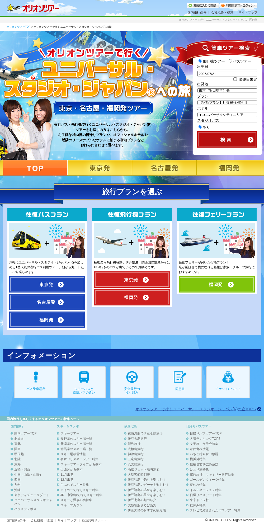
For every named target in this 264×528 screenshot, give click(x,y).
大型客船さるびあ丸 (142, 505)
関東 (17, 449)
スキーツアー (69, 433)
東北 (17, 444)
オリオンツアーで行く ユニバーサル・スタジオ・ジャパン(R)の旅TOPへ (195, 409)
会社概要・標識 (222, 12)
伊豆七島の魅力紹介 (142, 500)
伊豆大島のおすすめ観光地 (147, 510)
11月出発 (66, 475)
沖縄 (17, 490)
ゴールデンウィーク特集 (207, 480)
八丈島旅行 (136, 464)
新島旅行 (134, 444)
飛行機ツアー (212, 61)
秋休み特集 (198, 505)
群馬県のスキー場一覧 (76, 449)
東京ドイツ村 (199, 500)
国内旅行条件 (196, 12)
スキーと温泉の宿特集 (76, 500)
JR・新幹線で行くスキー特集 (81, 495)
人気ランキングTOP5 (205, 439)
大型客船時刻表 (139, 475)
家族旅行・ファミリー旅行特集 (212, 475)
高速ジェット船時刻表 (143, 469)
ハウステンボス (25, 509)
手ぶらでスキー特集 (74, 485)
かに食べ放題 (199, 449)
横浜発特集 (198, 459)
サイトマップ (247, 12)
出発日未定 (245, 79)
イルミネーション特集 (205, 490)
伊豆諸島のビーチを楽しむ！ (148, 485)
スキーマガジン (71, 505)
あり (204, 127)
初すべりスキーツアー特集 (79, 459)
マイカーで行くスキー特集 (79, 490)
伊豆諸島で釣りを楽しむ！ (147, 480)
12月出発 (66, 480)
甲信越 (19, 454)
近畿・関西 (22, 469)
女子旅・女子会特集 (204, 444)
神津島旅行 (136, 454)
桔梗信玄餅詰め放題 (204, 464)
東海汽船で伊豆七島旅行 (145, 433)
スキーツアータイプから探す (81, 464)
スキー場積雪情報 (73, 454)
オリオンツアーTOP (18, 26)
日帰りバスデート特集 (205, 495)
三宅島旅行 (136, 459)
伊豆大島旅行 (137, 439)
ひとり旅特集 (199, 469)
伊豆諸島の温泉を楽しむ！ (147, 490)
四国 (17, 480)
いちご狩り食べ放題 (204, 454)
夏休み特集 (198, 485)
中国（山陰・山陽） (28, 475)
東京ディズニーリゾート (31, 495)
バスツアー (240, 61)
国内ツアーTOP (25, 433)
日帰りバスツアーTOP (205, 433)
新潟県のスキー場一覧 (76, 444)
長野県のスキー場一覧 (76, 439)
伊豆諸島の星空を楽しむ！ (147, 495)
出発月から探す (71, 469)
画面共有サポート (94, 520)
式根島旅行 (136, 449)
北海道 (19, 439)
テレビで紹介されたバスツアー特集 (215, 510)
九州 (17, 485)
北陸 (17, 459)
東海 (17, 464)
